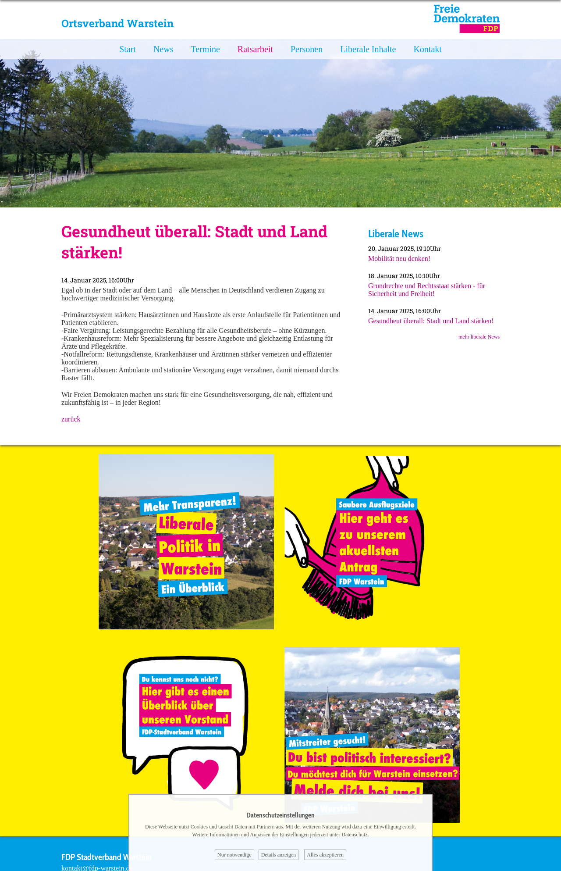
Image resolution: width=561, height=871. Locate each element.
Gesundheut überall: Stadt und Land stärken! (431, 321)
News (163, 49)
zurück (71, 419)
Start (127, 49)
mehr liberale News (479, 337)
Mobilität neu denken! (399, 258)
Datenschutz (354, 835)
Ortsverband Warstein (117, 23)
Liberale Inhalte (368, 49)
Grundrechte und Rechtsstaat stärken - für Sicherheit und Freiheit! (426, 289)
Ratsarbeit (255, 49)
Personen (307, 49)
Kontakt (427, 49)
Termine (205, 49)
